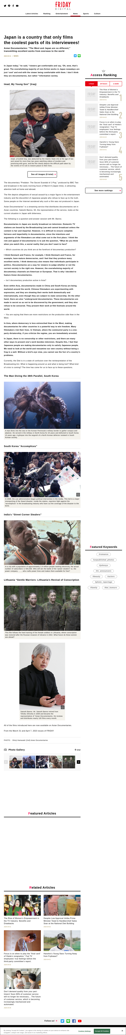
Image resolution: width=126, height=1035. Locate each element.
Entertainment (62, 14)
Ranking (46, 14)
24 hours (103, 84)
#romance (103, 554)
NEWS (16, 56)
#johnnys (103, 565)
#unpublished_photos (103, 560)
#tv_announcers (103, 571)
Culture (97, 14)
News (75, 14)
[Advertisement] (42, 840)
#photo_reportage (103, 582)
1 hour (91, 84)
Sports (86, 14)
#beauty (96, 576)
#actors (111, 576)
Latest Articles (32, 14)
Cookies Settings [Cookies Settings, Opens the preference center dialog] (84, 1031)
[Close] (122, 1030)
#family (93, 588)
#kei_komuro (111, 588)
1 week (116, 84)
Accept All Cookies (102, 1031)
